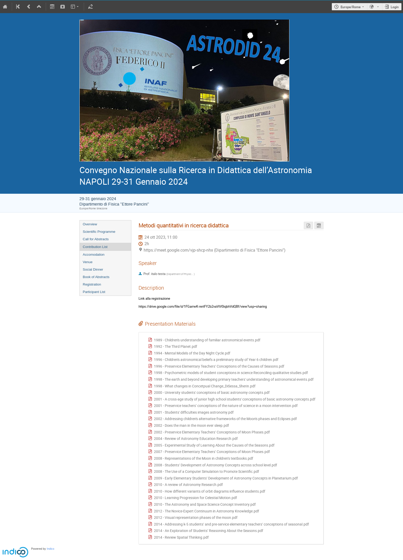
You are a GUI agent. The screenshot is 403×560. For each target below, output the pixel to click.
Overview (90, 224)
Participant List (94, 292)
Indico (50, 549)
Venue (88, 262)
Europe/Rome (351, 7)
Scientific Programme (99, 232)
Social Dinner (93, 269)
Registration (92, 284)
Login (395, 7)
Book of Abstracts (96, 277)
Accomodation (93, 254)
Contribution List (95, 247)
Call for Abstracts (96, 239)
